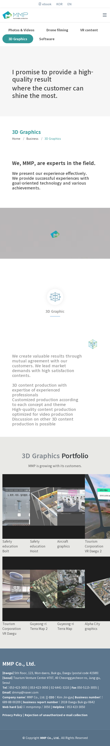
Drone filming (57, 29)
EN (69, 4)
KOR (59, 4)
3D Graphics (17, 38)
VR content (89, 29)
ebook (44, 4)
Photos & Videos (21, 29)
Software (46, 38)
